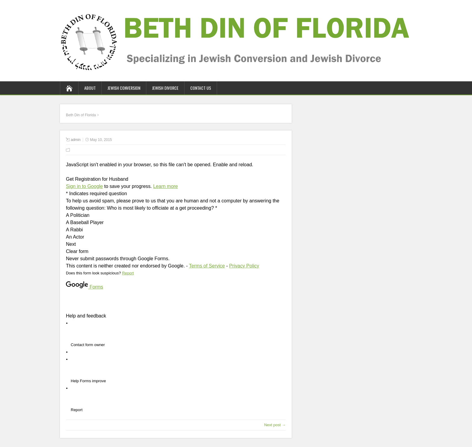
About (90, 88)
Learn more (165, 186)
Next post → (275, 425)
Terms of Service (207, 265)
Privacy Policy (244, 265)
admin (76, 140)
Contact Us (200, 88)
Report (128, 273)
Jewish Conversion (123, 88)
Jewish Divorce (165, 88)
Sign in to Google (84, 186)
